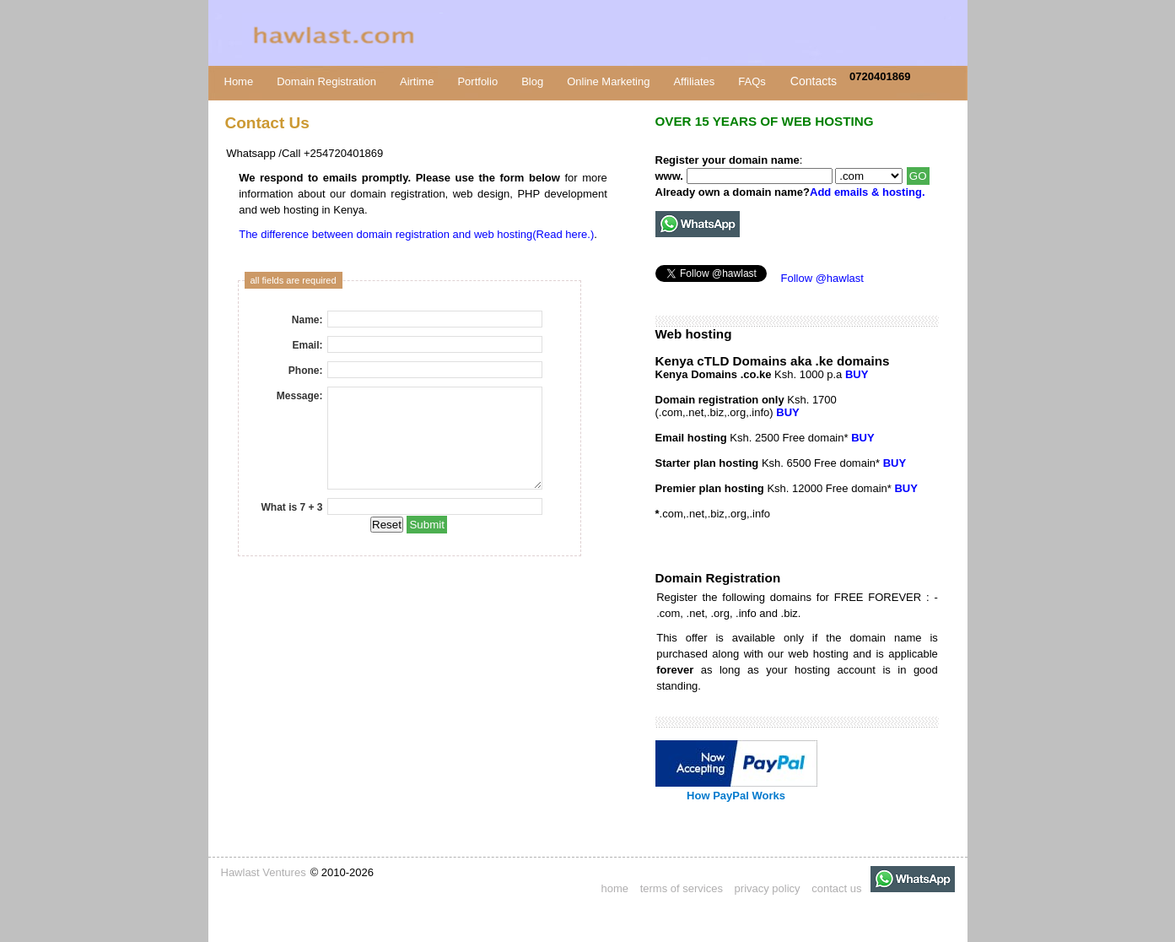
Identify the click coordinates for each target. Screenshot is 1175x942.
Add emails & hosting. (867, 192)
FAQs (752, 81)
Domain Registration (326, 81)
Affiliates (693, 81)
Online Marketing (608, 81)
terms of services (681, 888)
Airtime (417, 81)
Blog (532, 81)
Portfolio (477, 81)
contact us (836, 888)
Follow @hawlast (822, 278)
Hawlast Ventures (263, 872)
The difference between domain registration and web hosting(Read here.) (416, 234)
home (615, 888)
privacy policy (767, 888)
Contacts (813, 81)
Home (239, 81)
